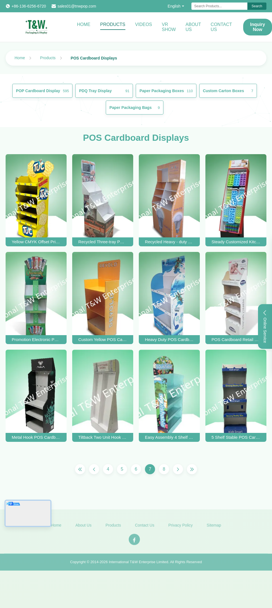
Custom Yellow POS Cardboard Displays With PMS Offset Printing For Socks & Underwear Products (102, 339)
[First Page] (80, 469)
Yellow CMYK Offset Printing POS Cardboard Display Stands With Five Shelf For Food (36, 241)
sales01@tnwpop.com (76, 6)
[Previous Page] (94, 469)
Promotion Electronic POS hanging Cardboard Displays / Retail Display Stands (36, 339)
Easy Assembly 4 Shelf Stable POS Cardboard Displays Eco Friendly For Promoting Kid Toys (169, 437)
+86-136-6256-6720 (28, 6)
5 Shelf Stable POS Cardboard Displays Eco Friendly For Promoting (236, 437)
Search (257, 6)
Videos (143, 24)
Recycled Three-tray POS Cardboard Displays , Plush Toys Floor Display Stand (102, 241)
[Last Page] (192, 469)
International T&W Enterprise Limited (138, 564)
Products (112, 24)
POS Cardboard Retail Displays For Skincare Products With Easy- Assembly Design (236, 339)
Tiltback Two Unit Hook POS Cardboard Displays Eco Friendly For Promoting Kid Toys (102, 437)
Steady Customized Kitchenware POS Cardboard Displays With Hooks (236, 241)
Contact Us (221, 27)
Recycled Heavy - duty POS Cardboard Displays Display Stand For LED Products (169, 241)
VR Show (169, 27)
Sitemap (214, 527)
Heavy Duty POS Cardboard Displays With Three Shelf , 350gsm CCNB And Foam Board (169, 339)
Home (83, 24)
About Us (193, 27)
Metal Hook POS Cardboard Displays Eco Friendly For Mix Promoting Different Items (36, 437)
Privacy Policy (180, 527)
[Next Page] (178, 469)
